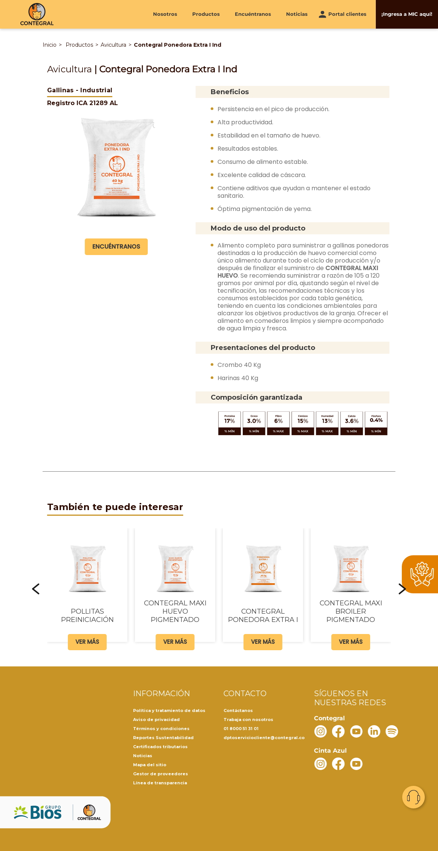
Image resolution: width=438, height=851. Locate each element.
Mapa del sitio (149, 764)
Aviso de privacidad (156, 719)
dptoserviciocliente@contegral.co (264, 737)
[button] (36, 588)
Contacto (413, 797)
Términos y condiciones (161, 728)
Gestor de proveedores (160, 773)
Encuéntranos (253, 14)
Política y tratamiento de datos (169, 710)
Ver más (87, 642)
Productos (206, 14)
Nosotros (165, 14)
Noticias (297, 14)
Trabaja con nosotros (248, 719)
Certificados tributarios (160, 746)
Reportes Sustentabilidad (163, 737)
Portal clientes (347, 14)
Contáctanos (238, 710)
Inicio (50, 44)
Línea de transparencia (160, 782)
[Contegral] (37, 14)
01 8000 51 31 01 (241, 728)
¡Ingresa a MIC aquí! (406, 14)
